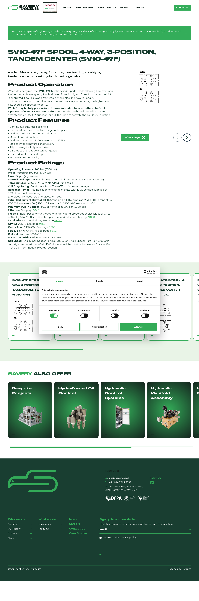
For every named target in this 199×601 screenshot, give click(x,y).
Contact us (178, 33)
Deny (60, 327)
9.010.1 (36, 210)
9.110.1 (42, 224)
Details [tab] (99, 281)
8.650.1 (54, 231)
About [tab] (140, 281)
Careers (138, 7)
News (124, 7)
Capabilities (44, 538)
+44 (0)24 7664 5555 (118, 496)
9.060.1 (92, 217)
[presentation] (120, 561)
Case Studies (78, 547)
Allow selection (99, 327)
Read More (20, 339)
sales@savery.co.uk (117, 492)
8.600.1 (53, 227)
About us (13, 538)
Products (43, 543)
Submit (106, 571)
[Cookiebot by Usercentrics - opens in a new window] (145, 272)
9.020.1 (58, 221)
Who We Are (84, 7)
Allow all (138, 327)
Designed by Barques (179, 588)
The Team (13, 548)
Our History (14, 543)
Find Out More (22, 445)
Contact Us (182, 7)
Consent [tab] (59, 281)
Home (67, 7)
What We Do (106, 7)
